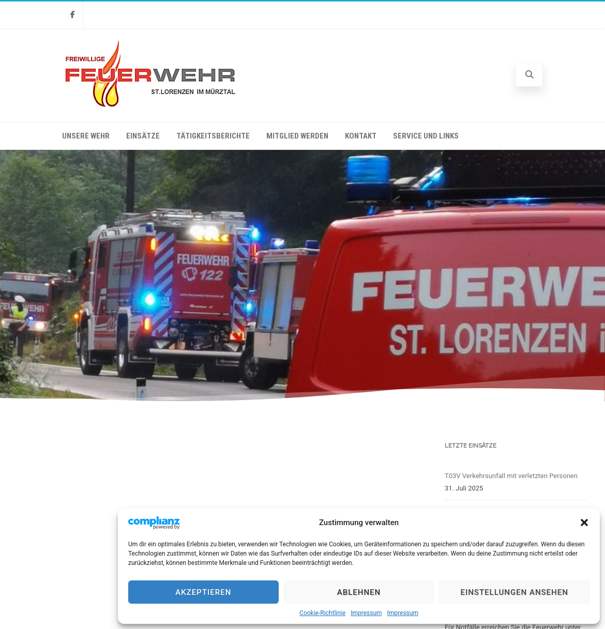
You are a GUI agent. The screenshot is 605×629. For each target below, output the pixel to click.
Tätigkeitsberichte (213, 136)
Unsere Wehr (86, 136)
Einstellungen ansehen (514, 592)
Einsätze (143, 136)
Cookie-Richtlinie (322, 613)
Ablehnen (359, 592)
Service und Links (426, 136)
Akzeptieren (203, 592)
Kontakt (360, 136)
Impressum (366, 613)
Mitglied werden (297, 136)
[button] (584, 522)
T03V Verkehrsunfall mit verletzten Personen (511, 476)
